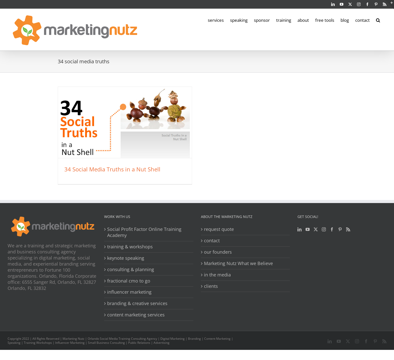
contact (212, 241)
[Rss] (348, 229)
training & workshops (130, 247)
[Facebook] (332, 229)
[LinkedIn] (299, 229)
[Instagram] (324, 229)
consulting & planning (130, 269)
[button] (378, 20)
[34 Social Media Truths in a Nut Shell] (125, 122)
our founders (218, 252)
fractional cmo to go (128, 281)
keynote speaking (125, 258)
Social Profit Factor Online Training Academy (144, 232)
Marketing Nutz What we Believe (238, 263)
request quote (219, 229)
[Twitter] (316, 229)
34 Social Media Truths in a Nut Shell (112, 169)
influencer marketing (129, 292)
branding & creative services (137, 303)
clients (211, 286)
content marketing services (136, 315)
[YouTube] (308, 229)
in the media (217, 275)
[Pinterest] (340, 229)
